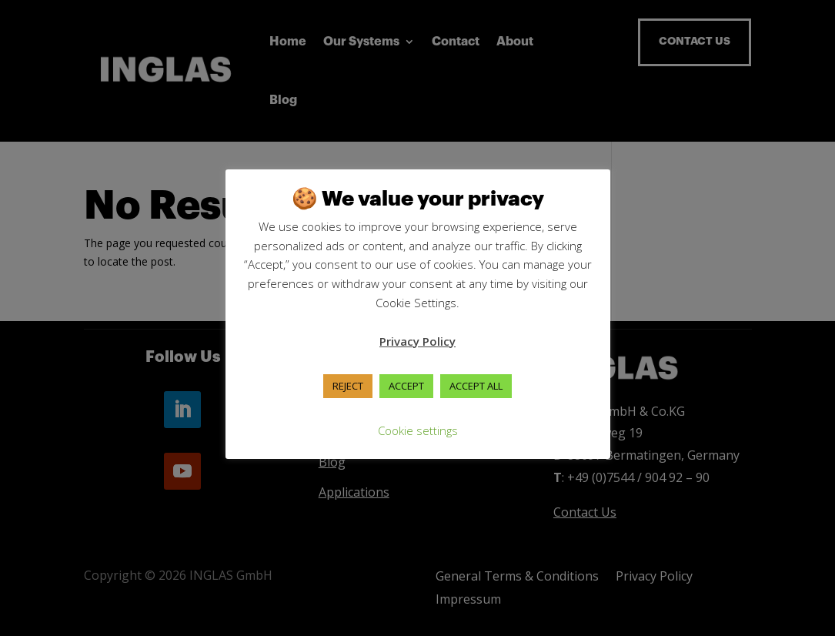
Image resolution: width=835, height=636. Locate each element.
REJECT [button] (347, 386)
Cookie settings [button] (418, 430)
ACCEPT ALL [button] (476, 386)
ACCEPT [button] (406, 386)
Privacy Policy (417, 341)
